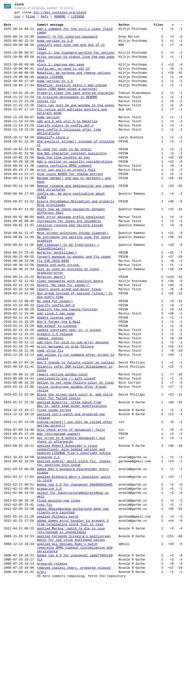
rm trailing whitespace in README (67, 113)
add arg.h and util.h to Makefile (67, 142)
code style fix (50, 412)
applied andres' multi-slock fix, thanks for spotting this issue (73, 545)
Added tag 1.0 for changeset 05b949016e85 (74, 571)
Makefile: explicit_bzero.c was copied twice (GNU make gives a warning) (72, 101)
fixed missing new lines (58, 590)
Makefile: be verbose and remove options (73, 84)
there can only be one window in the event (75, 123)
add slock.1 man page (56, 369)
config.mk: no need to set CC (63, 79)
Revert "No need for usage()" (63, 335)
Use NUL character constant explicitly (72, 179)
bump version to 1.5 (55, 94)
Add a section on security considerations (74, 189)
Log (17, 18)
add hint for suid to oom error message (72, 403)
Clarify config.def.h (56, 359)
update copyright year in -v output (69, 388)
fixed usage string (54, 483)
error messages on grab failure (65, 407)
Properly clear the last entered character (75, 108)
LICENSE (78, 18)
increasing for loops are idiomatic (69, 259)
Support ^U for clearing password (67, 42)
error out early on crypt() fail (66, 199)
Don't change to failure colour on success (75, 426)
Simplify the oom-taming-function (67, 364)
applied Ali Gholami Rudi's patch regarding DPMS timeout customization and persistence (74, 645)
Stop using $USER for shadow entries (70, 204)
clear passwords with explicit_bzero (70, 330)
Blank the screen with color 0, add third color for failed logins (74, 466)
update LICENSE (50, 89)
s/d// (41, 674)
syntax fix (46, 118)
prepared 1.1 (48, 538)
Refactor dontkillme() (57, 297)
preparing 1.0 (49, 576)
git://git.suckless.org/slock (59, 14)
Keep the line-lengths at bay (63, 184)
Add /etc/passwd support (58, 511)
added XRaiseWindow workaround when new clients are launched (72, 602)
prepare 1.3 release (55, 393)
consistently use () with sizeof (66, 445)
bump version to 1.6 (55, 46)
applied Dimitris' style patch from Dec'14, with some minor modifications (72, 475)
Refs (44, 18)
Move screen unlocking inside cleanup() (72, 274)
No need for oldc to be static (64, 175)
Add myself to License (57, 383)
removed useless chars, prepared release (73, 670)
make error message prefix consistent (71, 255)
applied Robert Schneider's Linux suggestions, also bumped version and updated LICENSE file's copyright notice (73, 529)
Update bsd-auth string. (58, 311)
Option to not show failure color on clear (75, 450)
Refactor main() (51, 325)
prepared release (52, 665)
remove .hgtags (50, 398)
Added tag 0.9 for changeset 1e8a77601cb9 (74, 655)
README (59, 18)
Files (30, 18)
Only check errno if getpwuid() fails (71, 506)
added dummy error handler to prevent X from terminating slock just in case (72, 616)
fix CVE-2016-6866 (53, 307)
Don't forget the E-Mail (58, 378)
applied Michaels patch (57, 609)
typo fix (44, 595)
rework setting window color (62, 440)
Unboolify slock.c (53, 160)
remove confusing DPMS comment (64, 194)
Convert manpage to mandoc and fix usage (73, 302)
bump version (48, 137)
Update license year (55, 373)
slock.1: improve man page (60, 75)
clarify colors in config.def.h (65, 146)
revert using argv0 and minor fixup (69, 340)
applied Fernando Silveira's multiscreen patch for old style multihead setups (73, 634)
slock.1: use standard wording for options (75, 60)
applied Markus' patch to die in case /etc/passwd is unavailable (71, 625)
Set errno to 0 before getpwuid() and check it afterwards (71, 518)
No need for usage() (55, 354)
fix (39, 660)
